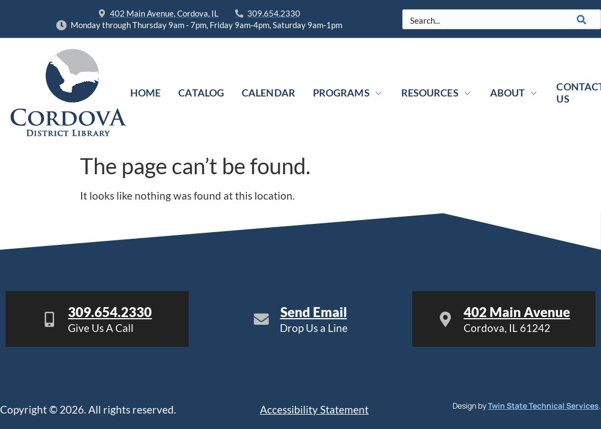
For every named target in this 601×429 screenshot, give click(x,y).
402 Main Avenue (517, 312)
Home (145, 93)
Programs (348, 93)
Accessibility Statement (314, 409)
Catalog (201, 93)
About (514, 93)
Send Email (313, 312)
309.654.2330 (110, 312)
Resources (436, 93)
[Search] (581, 19)
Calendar (268, 93)
